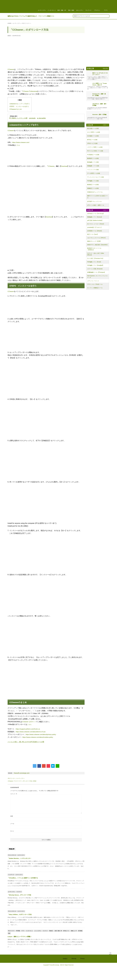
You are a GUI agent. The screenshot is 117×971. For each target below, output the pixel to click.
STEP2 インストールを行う (20, 106)
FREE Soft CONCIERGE (22, 961)
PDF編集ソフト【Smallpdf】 (95, 265)
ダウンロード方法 (27, 783)
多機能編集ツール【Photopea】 (96, 272)
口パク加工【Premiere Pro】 (95, 258)
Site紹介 (65, 960)
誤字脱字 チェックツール (94, 201)
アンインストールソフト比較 (95, 177)
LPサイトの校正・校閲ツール (95, 205)
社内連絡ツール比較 (93, 136)
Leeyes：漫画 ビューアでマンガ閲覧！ (20, 938)
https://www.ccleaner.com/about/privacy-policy (42, 737)
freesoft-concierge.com (21, 775)
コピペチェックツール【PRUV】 (96, 237)
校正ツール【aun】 (92, 234)
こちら (18, 145)
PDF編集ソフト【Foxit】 (94, 262)
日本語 (34, 783)
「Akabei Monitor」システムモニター (19, 860)
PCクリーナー (12, 781)
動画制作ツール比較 (93, 158)
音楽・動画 (71, 6)
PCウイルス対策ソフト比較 (95, 151)
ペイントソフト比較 (93, 169)
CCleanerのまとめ (16, 109)
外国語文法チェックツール (95, 192)
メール (12, 825)
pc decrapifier (41, 118)
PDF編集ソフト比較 (93, 181)
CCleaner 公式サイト (30, 724)
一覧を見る (105, 68)
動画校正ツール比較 (93, 184)
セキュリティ (79, 6)
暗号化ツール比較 (92, 139)
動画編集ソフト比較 (93, 162)
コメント (13, 796)
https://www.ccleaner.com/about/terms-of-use (32, 734)
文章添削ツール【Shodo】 (94, 231)
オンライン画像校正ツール (95, 287)
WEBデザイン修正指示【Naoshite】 (97, 244)
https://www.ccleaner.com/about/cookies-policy (39, 740)
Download (65, 166)
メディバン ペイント (93, 281)
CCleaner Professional (30, 91)
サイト (12, 833)
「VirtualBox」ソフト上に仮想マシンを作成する (23, 880)
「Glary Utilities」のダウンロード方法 (20, 916)
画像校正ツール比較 (93, 188)
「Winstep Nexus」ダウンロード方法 (19, 897)
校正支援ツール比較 (93, 128)
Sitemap (74, 960)
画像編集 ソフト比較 (93, 166)
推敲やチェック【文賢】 (94, 241)
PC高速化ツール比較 (93, 154)
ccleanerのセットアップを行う (21, 103)
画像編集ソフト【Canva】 (94, 217)
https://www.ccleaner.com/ (21, 142)
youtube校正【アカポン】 (94, 227)
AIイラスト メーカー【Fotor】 (96, 224)
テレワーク (88, 6)
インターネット (52, 6)
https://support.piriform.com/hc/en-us (29, 731)
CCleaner (11, 69)
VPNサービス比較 (92, 143)
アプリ (105, 6)
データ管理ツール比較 (93, 173)
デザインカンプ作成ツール (95, 284)
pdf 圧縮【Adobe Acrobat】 (95, 220)
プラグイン (97, 6)
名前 (11, 818)
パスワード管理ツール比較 (95, 147)
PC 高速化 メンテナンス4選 (18, 118)
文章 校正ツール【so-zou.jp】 (95, 213)
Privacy (82, 960)
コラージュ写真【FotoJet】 (95, 269)
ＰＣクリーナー (18, 783)
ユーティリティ (42, 6)
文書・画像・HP (61, 6)
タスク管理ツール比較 (93, 132)
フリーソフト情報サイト (19, 7)
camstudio (32, 118)
